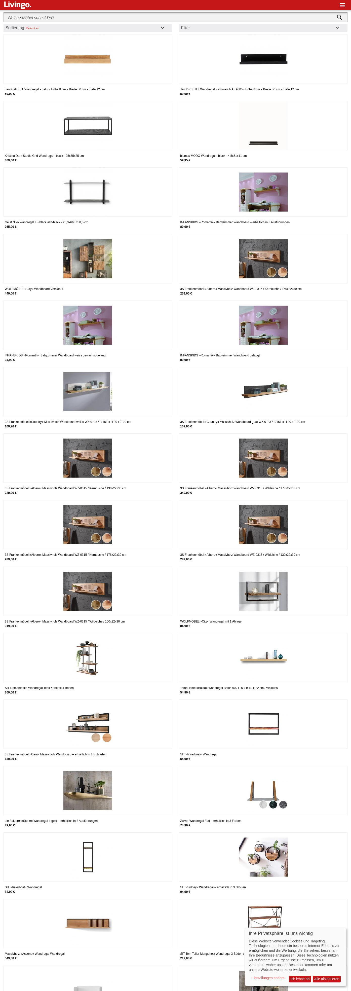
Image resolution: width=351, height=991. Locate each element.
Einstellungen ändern (268, 978)
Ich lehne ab (299, 979)
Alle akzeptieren (326, 979)
